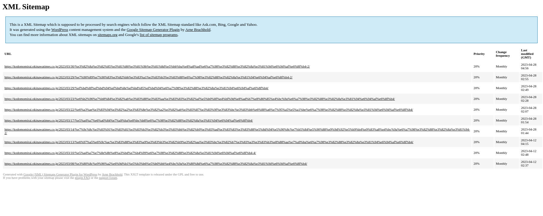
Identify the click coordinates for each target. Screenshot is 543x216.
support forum (108, 177)
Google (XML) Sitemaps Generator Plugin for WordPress (60, 174)
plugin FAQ (82, 177)
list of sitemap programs (158, 34)
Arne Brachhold (197, 29)
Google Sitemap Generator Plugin (153, 29)
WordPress (59, 29)
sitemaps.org (107, 34)
